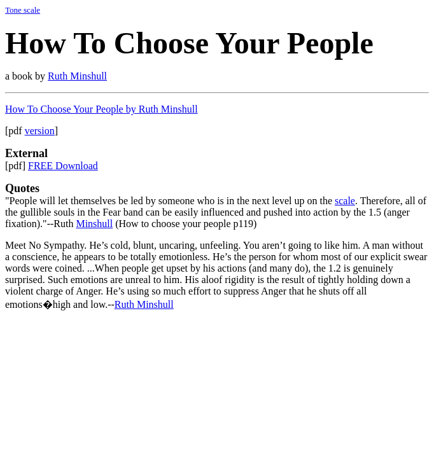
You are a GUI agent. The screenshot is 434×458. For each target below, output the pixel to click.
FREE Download (63, 165)
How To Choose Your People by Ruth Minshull (101, 109)
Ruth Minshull (77, 76)
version (40, 130)
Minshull (94, 223)
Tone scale (22, 10)
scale (345, 200)
